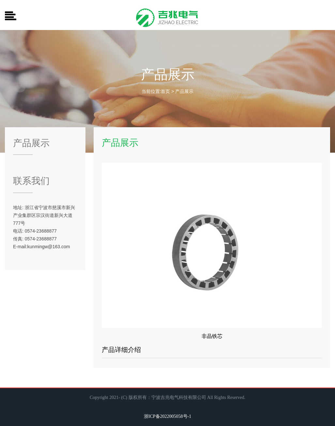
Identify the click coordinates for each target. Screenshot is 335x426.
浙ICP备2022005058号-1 (167, 416)
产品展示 (184, 91)
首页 (165, 91)
